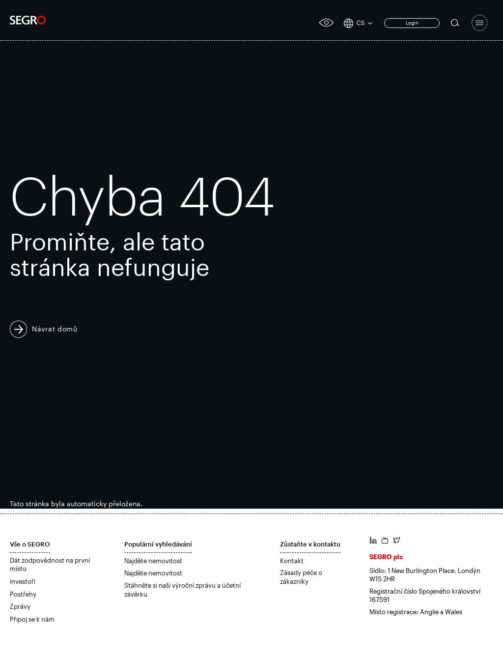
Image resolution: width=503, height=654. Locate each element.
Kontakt (292, 561)
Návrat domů (55, 329)
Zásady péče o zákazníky (301, 577)
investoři (22, 581)
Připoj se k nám (32, 619)
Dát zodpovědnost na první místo (50, 564)
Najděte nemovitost (153, 561)
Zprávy (20, 606)
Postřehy (23, 594)
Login (412, 23)
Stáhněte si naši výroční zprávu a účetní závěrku (182, 589)
